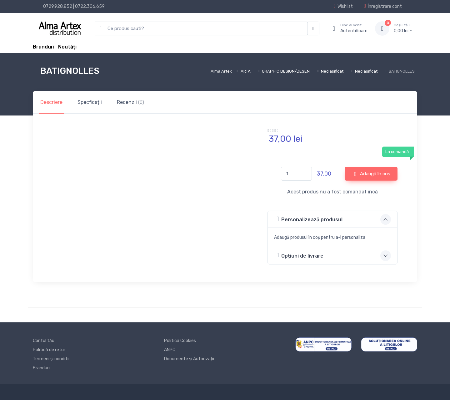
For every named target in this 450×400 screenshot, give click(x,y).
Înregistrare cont (383, 6)
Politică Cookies (180, 340)
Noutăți (67, 47)
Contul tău (43, 340)
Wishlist (343, 6)
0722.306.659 (90, 6)
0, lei (403, 28)
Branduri (43, 47)
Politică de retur (49, 349)
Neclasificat (332, 71)
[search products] (201, 29)
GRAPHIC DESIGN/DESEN (286, 71)
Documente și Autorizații (189, 359)
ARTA (246, 71)
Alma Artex (221, 71)
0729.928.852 (57, 6)
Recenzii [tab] (130, 102)
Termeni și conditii (51, 359)
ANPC (169, 349)
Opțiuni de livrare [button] (300, 255)
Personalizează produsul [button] (309, 219)
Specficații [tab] (90, 102)
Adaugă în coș (372, 174)
